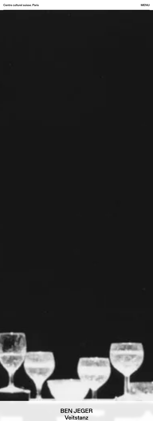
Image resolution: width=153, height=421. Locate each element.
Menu (145, 5)
